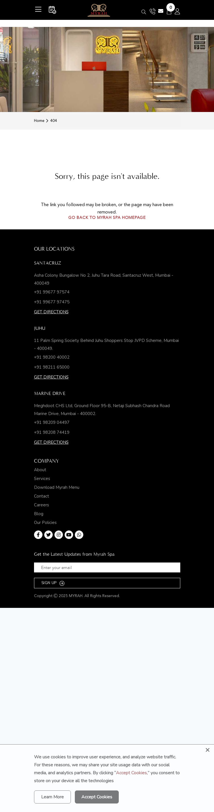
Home (39, 121)
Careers (41, 505)
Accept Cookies (96, 797)
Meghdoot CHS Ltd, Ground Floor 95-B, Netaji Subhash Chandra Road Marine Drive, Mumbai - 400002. (102, 409)
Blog (38, 514)
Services (42, 479)
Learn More (52, 797)
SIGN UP (53, 583)
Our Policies (45, 523)
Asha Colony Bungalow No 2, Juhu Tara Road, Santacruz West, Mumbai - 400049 (103, 279)
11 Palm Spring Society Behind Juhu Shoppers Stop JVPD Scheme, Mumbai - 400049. (106, 344)
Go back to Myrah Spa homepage (106, 218)
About (40, 470)
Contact (41, 496)
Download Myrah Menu (56, 487)
